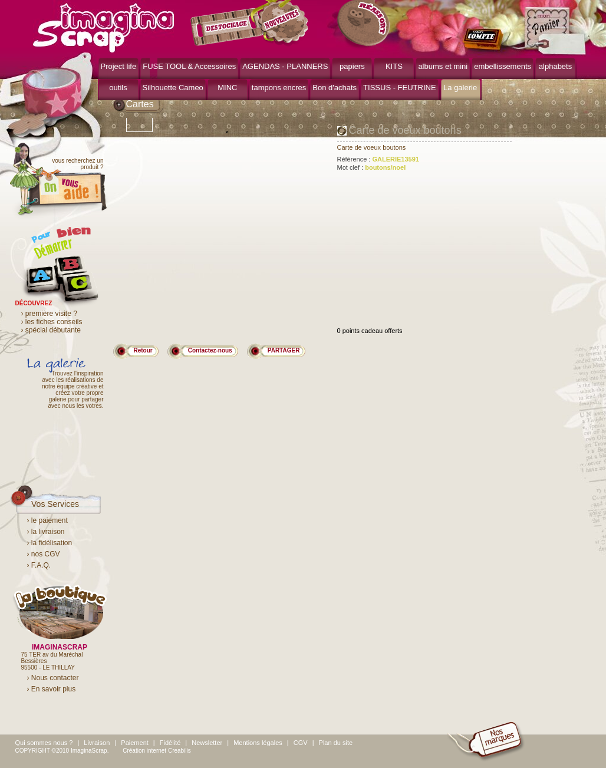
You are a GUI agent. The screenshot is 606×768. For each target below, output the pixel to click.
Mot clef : (371, 167)
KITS (394, 66)
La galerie (460, 87)
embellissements (502, 66)
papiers (352, 66)
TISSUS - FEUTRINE (399, 87)
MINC (227, 87)
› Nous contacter (53, 678)
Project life (119, 66)
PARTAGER (284, 350)
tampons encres (279, 87)
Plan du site (336, 742)
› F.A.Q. (39, 565)
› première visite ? (49, 313)
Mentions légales (257, 742)
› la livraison (46, 532)
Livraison (97, 742)
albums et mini (442, 66)
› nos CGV (43, 554)
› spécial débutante (51, 330)
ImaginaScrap (103, 26)
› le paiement (47, 520)
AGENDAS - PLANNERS (285, 66)
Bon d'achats (334, 87)
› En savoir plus (51, 689)
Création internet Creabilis (157, 750)
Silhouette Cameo (173, 87)
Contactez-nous (210, 350)
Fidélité (170, 742)
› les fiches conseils (52, 322)
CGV (301, 742)
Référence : (378, 159)
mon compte (485, 40)
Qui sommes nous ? (44, 742)
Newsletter (207, 742)
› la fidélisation (50, 543)
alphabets (555, 66)
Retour (143, 350)
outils (118, 87)
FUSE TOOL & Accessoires (189, 66)
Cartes (140, 104)
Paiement (134, 742)
